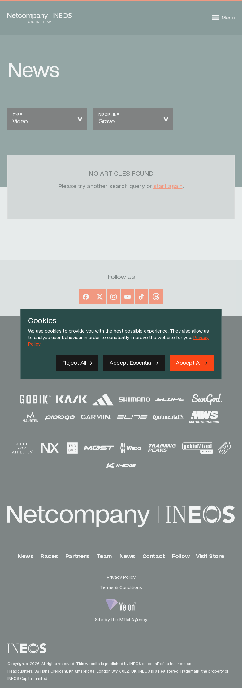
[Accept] (192, 363)
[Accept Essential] (134, 363)
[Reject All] (77, 363)
